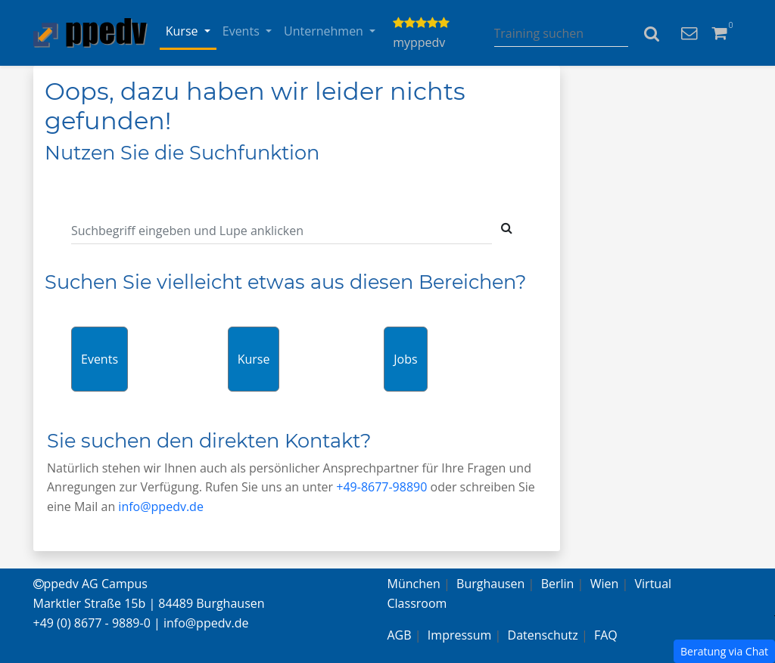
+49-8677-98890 (381, 487)
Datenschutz (543, 635)
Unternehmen (325, 31)
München (414, 583)
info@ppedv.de (161, 506)
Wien (604, 583)
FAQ (606, 635)
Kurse (183, 31)
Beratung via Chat (724, 651)
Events (243, 31)
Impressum (459, 635)
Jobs (405, 359)
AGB (400, 635)
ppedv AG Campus (90, 583)
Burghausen (490, 583)
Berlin (557, 583)
